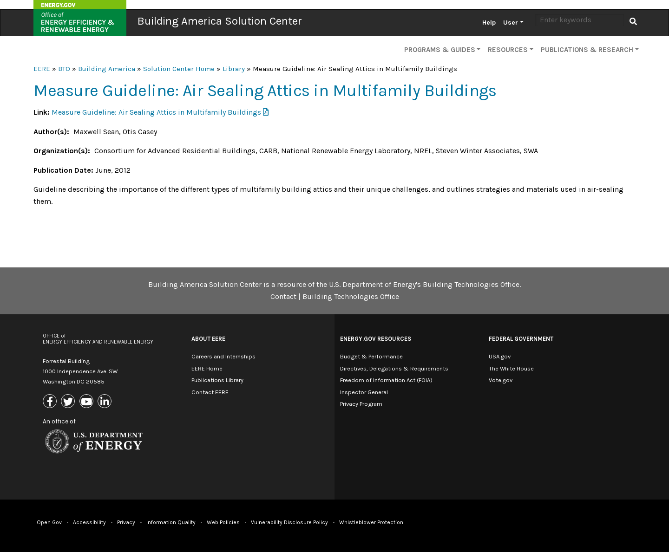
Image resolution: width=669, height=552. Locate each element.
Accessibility (89, 522)
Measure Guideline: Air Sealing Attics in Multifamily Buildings (156, 112)
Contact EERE (210, 392)
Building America (106, 69)
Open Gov (49, 522)
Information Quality (171, 522)
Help (489, 22)
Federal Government (521, 338)
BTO (64, 69)
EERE (41, 69)
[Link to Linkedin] (106, 401)
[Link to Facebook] (51, 401)
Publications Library (217, 380)
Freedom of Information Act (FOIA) (386, 380)
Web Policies (223, 522)
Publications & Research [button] (587, 49)
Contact (283, 296)
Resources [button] (508, 49)
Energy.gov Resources (375, 338)
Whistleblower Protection (371, 522)
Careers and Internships (223, 356)
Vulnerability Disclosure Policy (289, 522)
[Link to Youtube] (87, 401)
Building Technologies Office (350, 296)
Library (234, 69)
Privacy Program (361, 403)
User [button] (510, 22)
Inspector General (364, 392)
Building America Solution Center (220, 20)
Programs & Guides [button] (439, 49)
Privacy (126, 522)
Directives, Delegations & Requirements (394, 368)
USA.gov (500, 356)
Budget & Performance (371, 356)
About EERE (208, 338)
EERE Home (207, 368)
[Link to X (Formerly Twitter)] (69, 401)
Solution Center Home (179, 69)
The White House (511, 368)
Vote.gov (500, 380)
